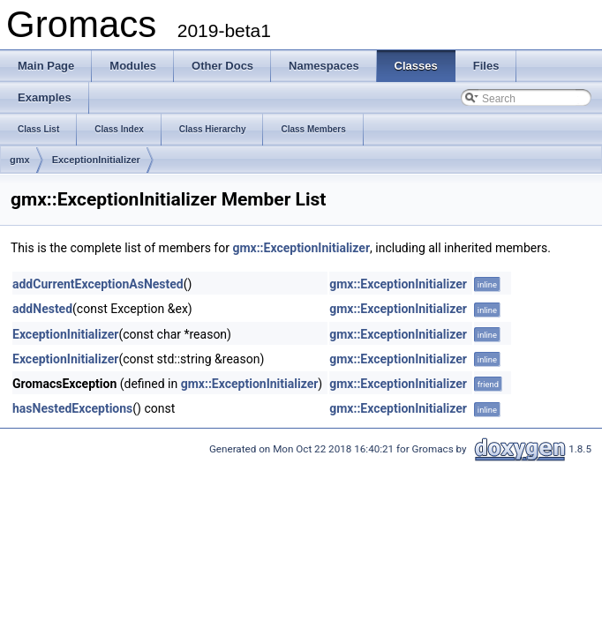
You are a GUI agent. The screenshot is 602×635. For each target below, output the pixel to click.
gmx (20, 159)
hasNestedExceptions (72, 408)
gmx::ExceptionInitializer (301, 248)
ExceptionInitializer (96, 159)
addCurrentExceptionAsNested (98, 284)
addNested (42, 309)
